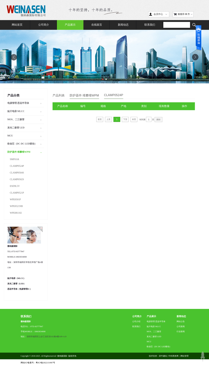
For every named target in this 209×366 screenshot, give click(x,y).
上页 (108, 119)
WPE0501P (15, 199)
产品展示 (70, 24)
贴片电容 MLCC (154, 326)
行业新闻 (181, 331)
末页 (134, 119)
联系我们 (149, 24)
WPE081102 (16, 213)
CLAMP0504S (17, 172)
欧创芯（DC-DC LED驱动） (159, 346)
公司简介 (43, 24)
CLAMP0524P (17, 166)
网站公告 (181, 321)
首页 (100, 119)
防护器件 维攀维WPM (84, 95)
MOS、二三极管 (154, 331)
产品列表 (59, 95)
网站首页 (17, 24)
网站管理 (184, 356)
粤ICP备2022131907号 (45, 362)
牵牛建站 (163, 356)
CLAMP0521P (17, 193)
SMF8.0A (14, 159)
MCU (149, 341)
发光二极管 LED (154, 336)
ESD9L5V (15, 186)
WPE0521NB (16, 206)
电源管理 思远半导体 (156, 321)
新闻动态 (123, 24)
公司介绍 (136, 321)
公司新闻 (181, 326)
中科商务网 (173, 356)
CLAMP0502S (17, 179)
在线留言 (96, 24)
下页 (125, 119)
